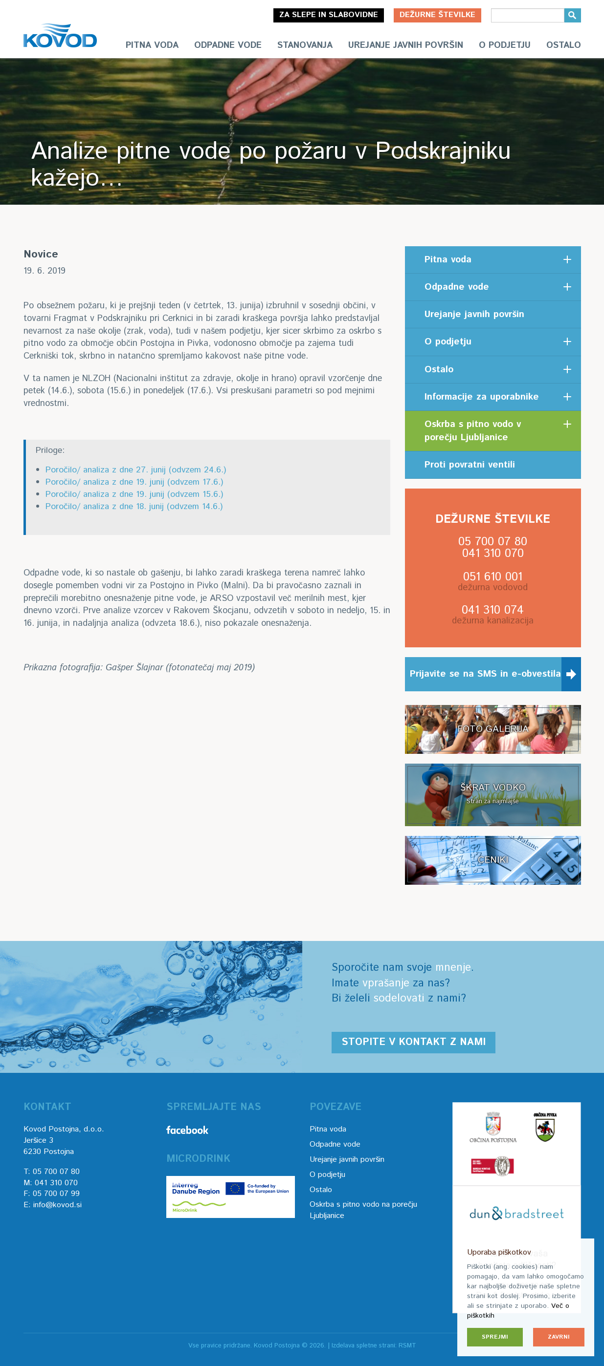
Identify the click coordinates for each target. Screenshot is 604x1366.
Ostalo (563, 45)
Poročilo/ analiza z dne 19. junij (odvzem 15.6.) (134, 494)
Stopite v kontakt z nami (413, 1042)
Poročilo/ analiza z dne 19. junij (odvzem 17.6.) (134, 482)
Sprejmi (495, 1337)
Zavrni (559, 1337)
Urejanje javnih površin (405, 45)
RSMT (407, 1345)
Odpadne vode (228, 45)
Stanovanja (305, 45)
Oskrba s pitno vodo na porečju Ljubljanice (363, 1210)
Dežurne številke (437, 15)
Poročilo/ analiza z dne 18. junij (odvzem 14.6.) (134, 506)
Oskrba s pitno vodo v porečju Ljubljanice (473, 431)
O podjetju (505, 45)
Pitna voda (152, 45)
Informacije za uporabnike (482, 397)
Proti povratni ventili (470, 464)
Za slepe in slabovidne (328, 15)
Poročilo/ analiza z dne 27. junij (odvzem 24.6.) (135, 470)
